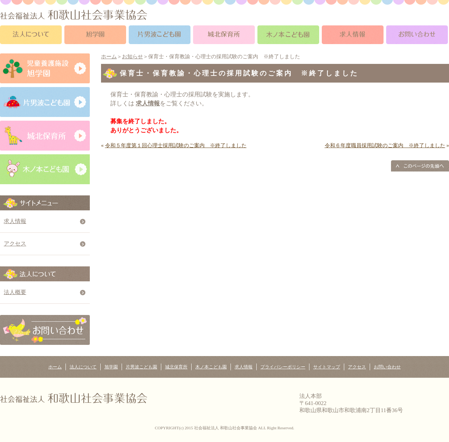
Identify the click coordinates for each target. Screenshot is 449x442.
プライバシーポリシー (282, 367)
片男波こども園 (141, 367)
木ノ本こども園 (211, 367)
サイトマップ (326, 367)
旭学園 (111, 367)
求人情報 (15, 221)
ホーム (109, 56)
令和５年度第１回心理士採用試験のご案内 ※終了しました (176, 145)
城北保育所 (176, 367)
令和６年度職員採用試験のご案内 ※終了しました (385, 145)
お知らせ (132, 56)
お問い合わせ (387, 367)
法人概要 (15, 292)
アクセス (15, 244)
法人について (83, 367)
